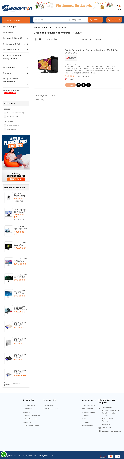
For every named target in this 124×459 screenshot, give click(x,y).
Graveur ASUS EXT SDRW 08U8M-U (20, 372)
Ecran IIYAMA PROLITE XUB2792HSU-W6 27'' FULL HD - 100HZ (20, 293)
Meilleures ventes (32, 415)
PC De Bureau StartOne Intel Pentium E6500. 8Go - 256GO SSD (92, 51)
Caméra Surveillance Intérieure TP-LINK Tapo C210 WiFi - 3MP (20, 196)
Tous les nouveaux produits (12, 384)
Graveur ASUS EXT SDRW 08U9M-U (20, 324)
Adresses (88, 419)
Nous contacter (51, 409)
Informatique (14, 116)
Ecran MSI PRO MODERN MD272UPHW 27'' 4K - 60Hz (20, 261)
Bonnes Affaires (15, 113)
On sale (11, 129)
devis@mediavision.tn (111, 431)
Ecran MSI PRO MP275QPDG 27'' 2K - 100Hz (20, 276)
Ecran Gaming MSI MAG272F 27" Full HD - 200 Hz (20, 245)
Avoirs (86, 415)
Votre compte (89, 400)
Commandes (89, 412)
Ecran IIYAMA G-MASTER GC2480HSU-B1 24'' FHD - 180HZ (20, 309)
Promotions (30, 405)
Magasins (49, 405)
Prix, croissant (105, 39)
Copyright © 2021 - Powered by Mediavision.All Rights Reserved (29, 456)
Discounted (13, 126)
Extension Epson (32, 426)
